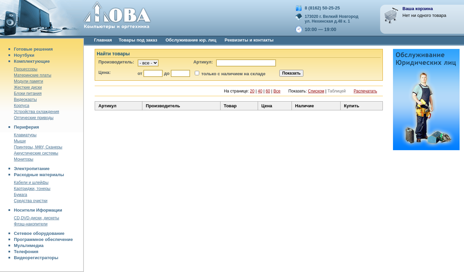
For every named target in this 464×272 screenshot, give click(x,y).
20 (252, 91)
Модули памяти (28, 81)
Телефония (26, 251)
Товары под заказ (138, 40)
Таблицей (337, 91)
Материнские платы (32, 75)
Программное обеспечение (43, 239)
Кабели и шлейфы (31, 182)
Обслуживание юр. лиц (190, 40)
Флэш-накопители (30, 224)
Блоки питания (28, 93)
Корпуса (21, 105)
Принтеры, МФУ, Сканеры (38, 147)
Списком (316, 91)
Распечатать (365, 91)
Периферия (26, 127)
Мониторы (23, 159)
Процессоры (26, 69)
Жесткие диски (28, 87)
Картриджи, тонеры (32, 188)
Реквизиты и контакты (249, 40)
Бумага (20, 194)
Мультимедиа (29, 245)
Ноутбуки (24, 55)
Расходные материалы (39, 174)
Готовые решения (33, 49)
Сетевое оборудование (39, 233)
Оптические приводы (33, 117)
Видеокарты (25, 99)
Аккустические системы (36, 153)
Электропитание (32, 168)
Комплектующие (32, 61)
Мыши (20, 141)
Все (277, 91)
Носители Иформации (38, 210)
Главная (103, 40)
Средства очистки (30, 200)
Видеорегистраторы (36, 257)
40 (260, 91)
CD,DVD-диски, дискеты (36, 218)
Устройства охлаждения (36, 111)
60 (267, 91)
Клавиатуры (25, 135)
